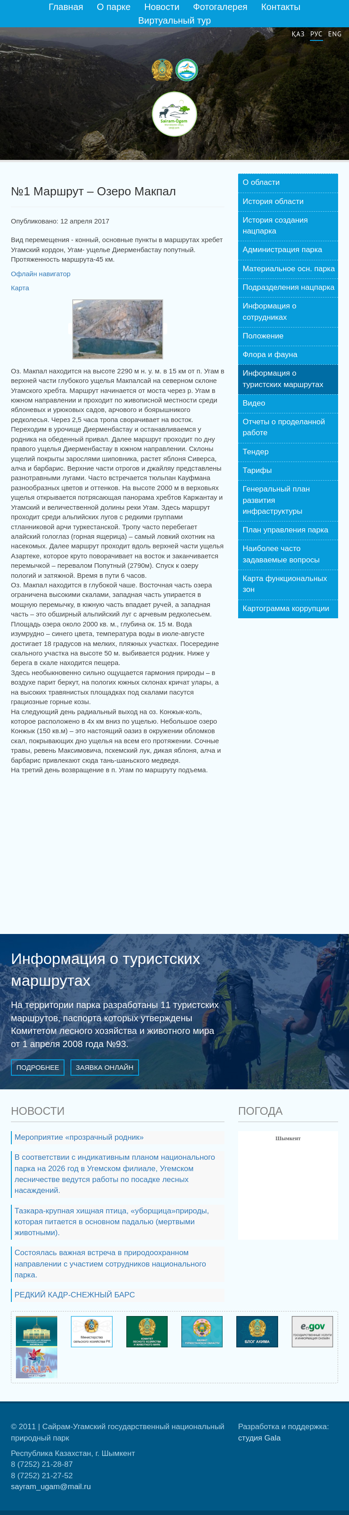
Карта (20, 288)
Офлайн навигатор (40, 274)
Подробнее (37, 1067)
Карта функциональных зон (285, 584)
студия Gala (259, 1438)
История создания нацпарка (275, 225)
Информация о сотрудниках (269, 311)
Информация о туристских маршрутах (283, 378)
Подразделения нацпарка (288, 287)
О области (261, 182)
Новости (161, 7)
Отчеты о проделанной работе (284, 427)
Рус (316, 34)
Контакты (280, 7)
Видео (254, 403)
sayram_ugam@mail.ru (51, 1486)
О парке (113, 7)
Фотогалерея (220, 7)
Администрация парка (282, 249)
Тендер (256, 451)
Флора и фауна (270, 354)
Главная (66, 7)
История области (273, 201)
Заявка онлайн (105, 1067)
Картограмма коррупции (286, 608)
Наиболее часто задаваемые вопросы (281, 554)
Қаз (298, 34)
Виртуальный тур (174, 20)
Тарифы (257, 470)
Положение (263, 336)
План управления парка (286, 530)
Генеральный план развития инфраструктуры (276, 500)
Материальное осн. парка (289, 268)
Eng (335, 34)
